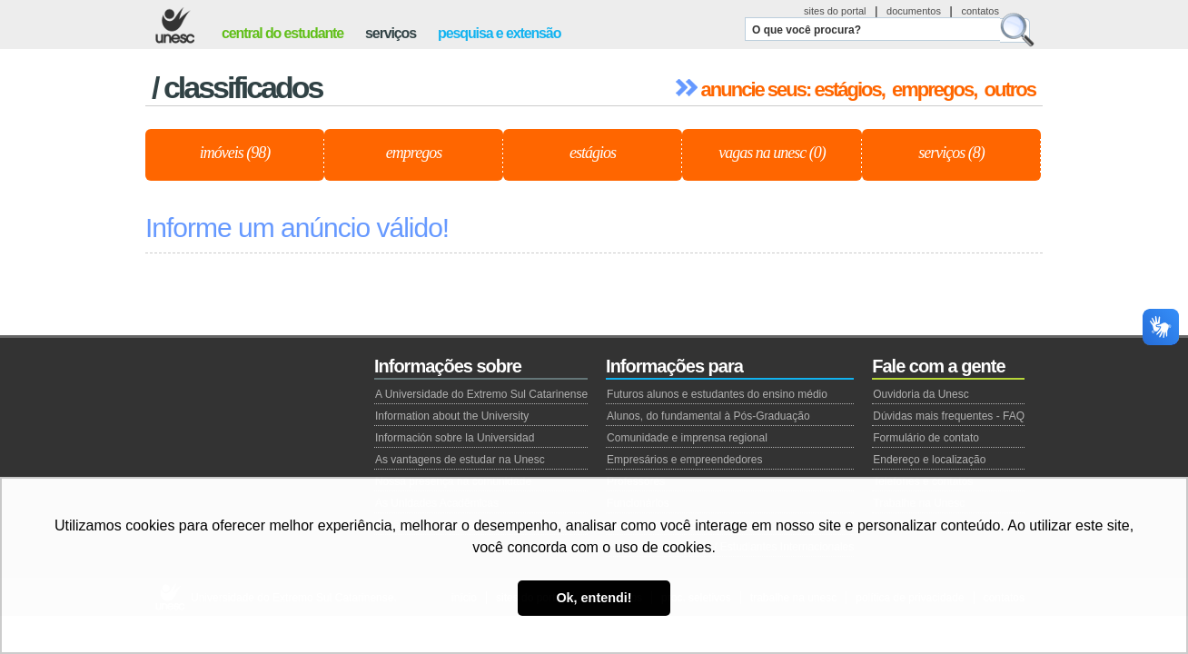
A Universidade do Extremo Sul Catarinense (481, 394)
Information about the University (452, 416)
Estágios (592, 153)
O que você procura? (806, 30)
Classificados (242, 87)
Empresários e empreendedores (684, 459)
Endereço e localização (929, 459)
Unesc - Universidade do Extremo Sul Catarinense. (174, 25)
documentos (913, 10)
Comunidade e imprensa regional (687, 437)
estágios (847, 89)
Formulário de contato (926, 437)
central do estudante (282, 33)
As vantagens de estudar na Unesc (460, 459)
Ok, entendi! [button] (593, 597)
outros (1010, 89)
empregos (932, 89)
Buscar (1017, 30)
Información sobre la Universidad (454, 437)
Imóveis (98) (235, 153)
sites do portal (835, 10)
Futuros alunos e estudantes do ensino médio (717, 394)
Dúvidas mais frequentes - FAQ (949, 416)
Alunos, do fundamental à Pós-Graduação (708, 416)
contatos (980, 10)
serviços (390, 33)
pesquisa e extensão (499, 33)
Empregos (413, 153)
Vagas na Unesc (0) (771, 153)
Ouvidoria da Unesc (920, 394)
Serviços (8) (951, 153)
